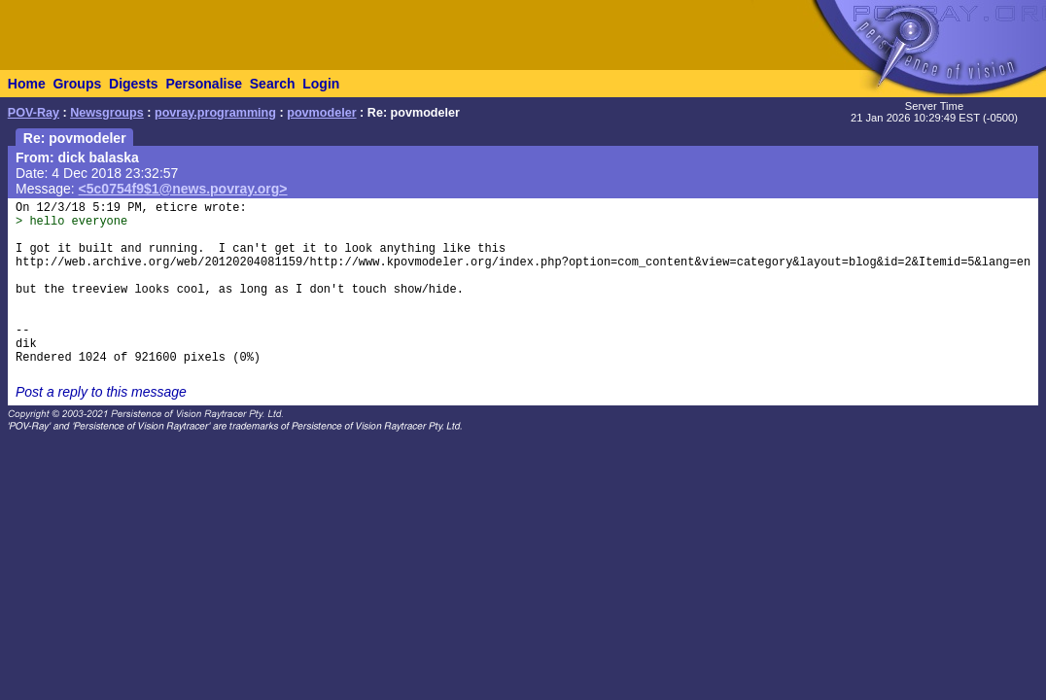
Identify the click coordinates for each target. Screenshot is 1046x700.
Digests (133, 83)
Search (273, 83)
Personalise (203, 83)
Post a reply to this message (101, 392)
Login (320, 83)
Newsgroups (107, 113)
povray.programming (215, 113)
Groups (76, 83)
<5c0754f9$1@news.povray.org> (183, 188)
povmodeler (321, 113)
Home (27, 83)
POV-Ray (33, 113)
